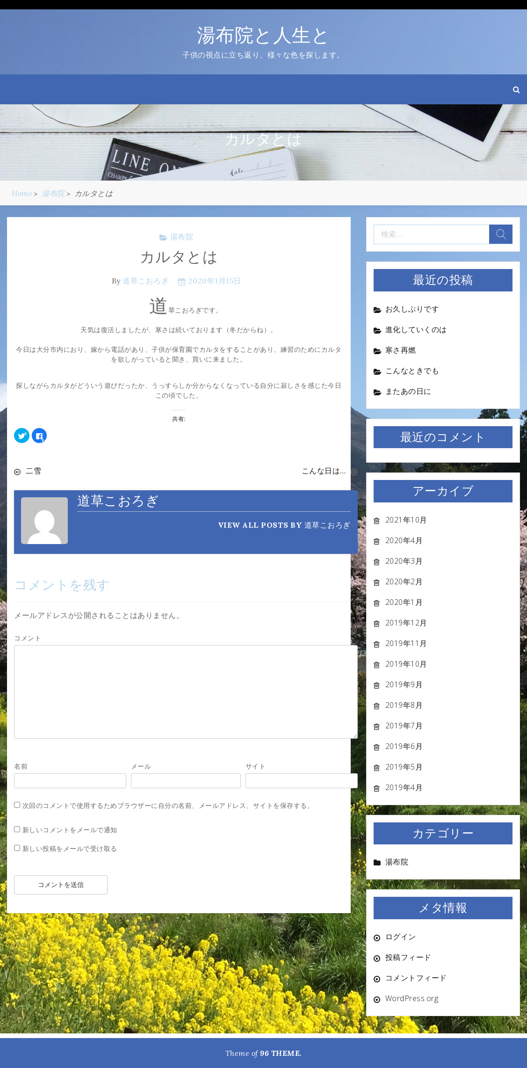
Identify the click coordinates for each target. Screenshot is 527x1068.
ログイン (400, 936)
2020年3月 (404, 561)
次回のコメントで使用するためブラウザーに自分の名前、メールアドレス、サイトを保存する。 (168, 805)
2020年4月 (404, 540)
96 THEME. (281, 1053)
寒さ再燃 (400, 350)
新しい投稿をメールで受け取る (69, 848)
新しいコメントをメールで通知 (69, 829)
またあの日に (408, 391)
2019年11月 (406, 643)
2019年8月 (404, 705)
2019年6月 (404, 746)
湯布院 (182, 236)
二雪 (33, 470)
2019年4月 (404, 787)
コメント (27, 637)
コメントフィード (416, 978)
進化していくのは (416, 329)
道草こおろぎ (146, 280)
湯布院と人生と (264, 35)
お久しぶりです (412, 309)
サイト (255, 766)
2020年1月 (404, 602)
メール (141, 766)
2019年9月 (404, 684)
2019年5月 (404, 767)
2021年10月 (406, 520)
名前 (21, 766)
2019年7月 (404, 725)
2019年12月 (406, 623)
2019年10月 (406, 664)
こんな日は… (324, 470)
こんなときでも (412, 370)
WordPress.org (412, 998)
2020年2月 (404, 581)
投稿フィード (408, 957)
